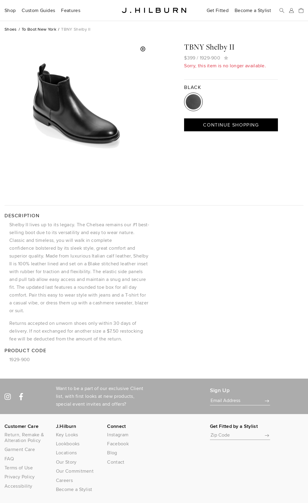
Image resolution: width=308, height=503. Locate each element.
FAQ (9, 459)
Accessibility (18, 486)
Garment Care (20, 449)
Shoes (11, 29)
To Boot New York (39, 29)
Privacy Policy (20, 477)
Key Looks (67, 434)
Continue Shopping (231, 124)
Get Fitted (218, 10)
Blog (112, 453)
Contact (115, 462)
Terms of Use (19, 468)
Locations (66, 453)
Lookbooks (68, 444)
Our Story (66, 462)
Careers (64, 480)
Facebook (118, 444)
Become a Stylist (253, 10)
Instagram (117, 434)
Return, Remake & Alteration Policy (24, 437)
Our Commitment (75, 471)
